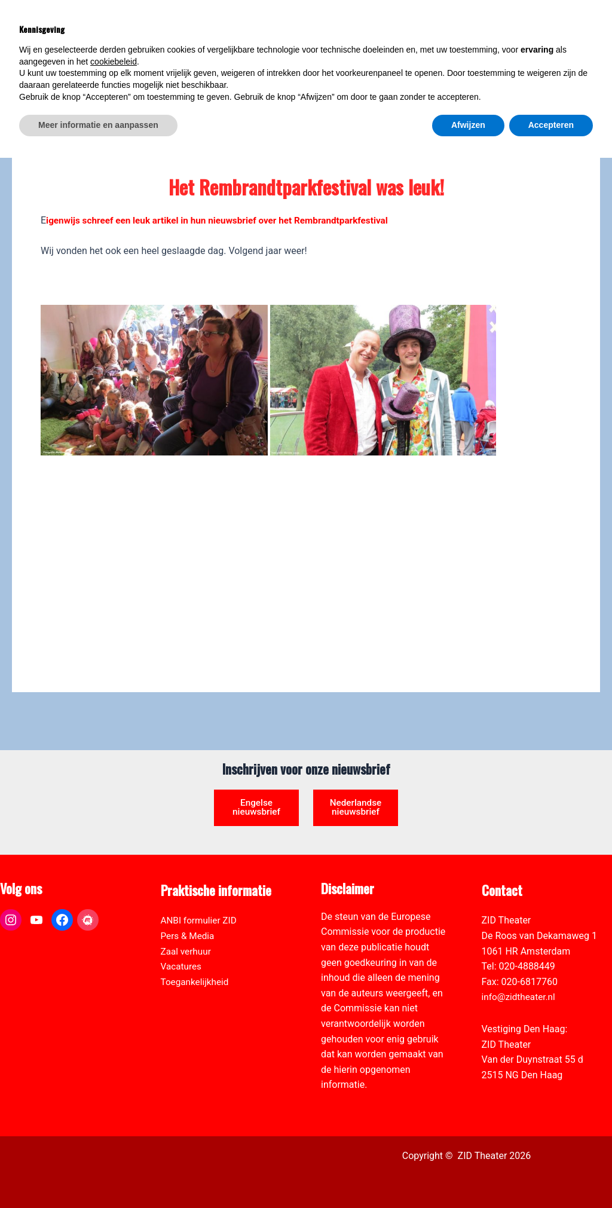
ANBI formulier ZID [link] (200, 920)
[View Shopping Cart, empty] (507, 24)
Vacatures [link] (182, 966)
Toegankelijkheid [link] (196, 981)
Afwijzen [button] (468, 1175)
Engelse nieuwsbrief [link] (256, 793)
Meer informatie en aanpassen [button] (98, 1175)
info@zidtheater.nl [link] (520, 996)
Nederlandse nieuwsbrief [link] (355, 798)
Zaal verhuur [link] (187, 951)
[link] (596, 75)
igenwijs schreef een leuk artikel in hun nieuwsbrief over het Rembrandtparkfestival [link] (225, 220)
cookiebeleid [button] (113, 1112)
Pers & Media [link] (189, 935)
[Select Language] (547, 63)
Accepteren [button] (551, 1175)
